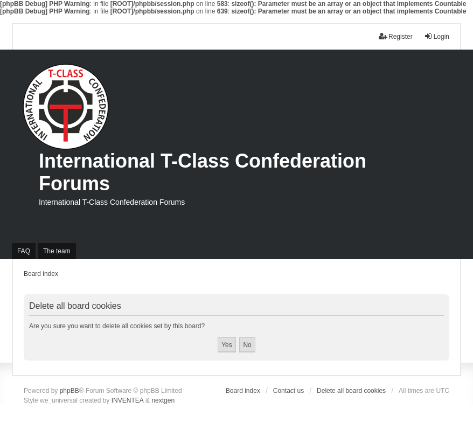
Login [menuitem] (436, 36)
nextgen (163, 400)
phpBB (69, 391)
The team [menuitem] (57, 251)
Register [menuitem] (396, 36)
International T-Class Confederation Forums (202, 172)
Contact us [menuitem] (288, 391)
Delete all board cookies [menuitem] (351, 391)
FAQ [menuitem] (23, 251)
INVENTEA (128, 400)
